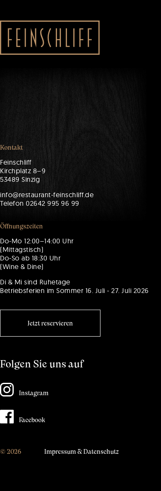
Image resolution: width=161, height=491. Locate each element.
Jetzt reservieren (50, 323)
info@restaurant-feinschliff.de (47, 194)
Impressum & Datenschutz (81, 451)
